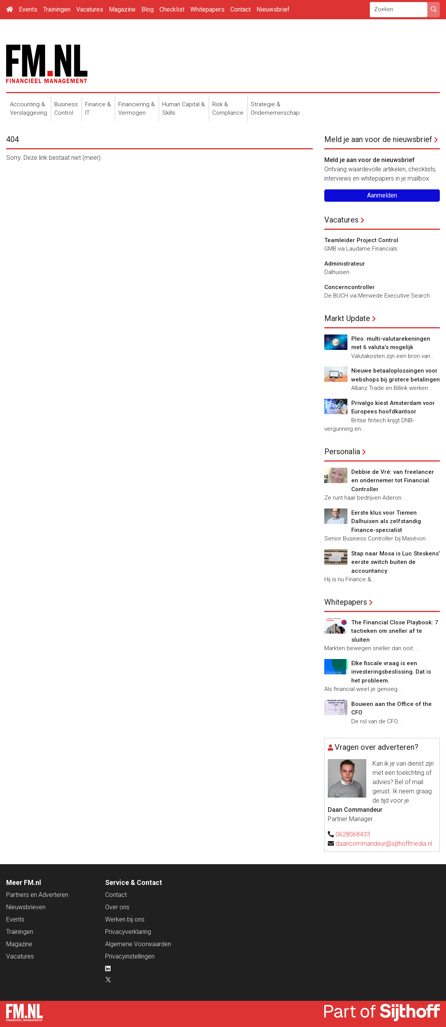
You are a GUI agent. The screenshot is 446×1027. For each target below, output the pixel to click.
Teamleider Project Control (361, 240)
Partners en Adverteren (37, 894)
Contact (240, 9)
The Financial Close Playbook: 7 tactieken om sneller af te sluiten (394, 631)
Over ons (117, 907)
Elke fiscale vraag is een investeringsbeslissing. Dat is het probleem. (391, 672)
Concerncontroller (349, 287)
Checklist (171, 9)
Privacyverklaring (128, 931)
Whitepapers (207, 9)
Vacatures (89, 9)
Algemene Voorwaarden (138, 944)
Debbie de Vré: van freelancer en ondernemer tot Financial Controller (392, 480)
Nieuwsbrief (273, 9)
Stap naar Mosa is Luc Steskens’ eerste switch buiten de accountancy (395, 562)
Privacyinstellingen (129, 956)
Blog (147, 9)
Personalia (342, 451)
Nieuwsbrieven (25, 907)
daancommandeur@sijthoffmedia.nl (383, 843)
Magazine (122, 9)
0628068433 (352, 834)
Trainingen (56, 9)
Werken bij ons (124, 919)
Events (28, 9)
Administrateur (344, 263)
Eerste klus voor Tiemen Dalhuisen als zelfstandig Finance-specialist (386, 521)
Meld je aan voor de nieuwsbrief (378, 139)
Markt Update (347, 318)
